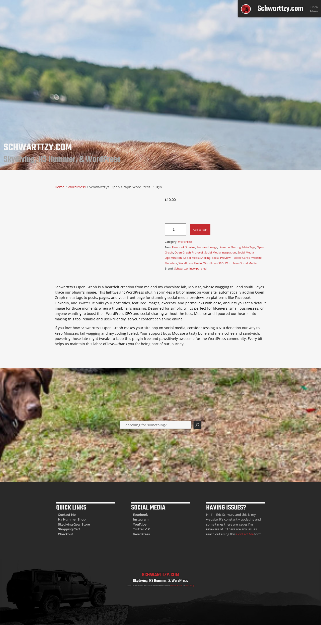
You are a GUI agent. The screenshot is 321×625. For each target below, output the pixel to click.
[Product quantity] (175, 229)
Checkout (65, 534)
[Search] (197, 425)
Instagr (138, 519)
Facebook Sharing (183, 247)
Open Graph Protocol (189, 252)
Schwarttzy (189, 585)
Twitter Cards (241, 258)
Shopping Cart (69, 529)
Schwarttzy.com (280, 9)
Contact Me (67, 515)
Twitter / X (141, 529)
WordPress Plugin (190, 263)
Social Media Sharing (196, 258)
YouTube (139, 524)
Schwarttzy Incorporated (190, 268)
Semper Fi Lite (176, 585)
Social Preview (221, 258)
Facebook (140, 515)
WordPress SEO (213, 263)
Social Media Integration (220, 252)
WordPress (77, 187)
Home (59, 187)
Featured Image (207, 247)
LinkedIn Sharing (230, 247)
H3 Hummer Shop (72, 519)
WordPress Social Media (241, 263)
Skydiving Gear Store (74, 524)
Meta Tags (248, 247)
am (146, 519)
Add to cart (200, 229)
